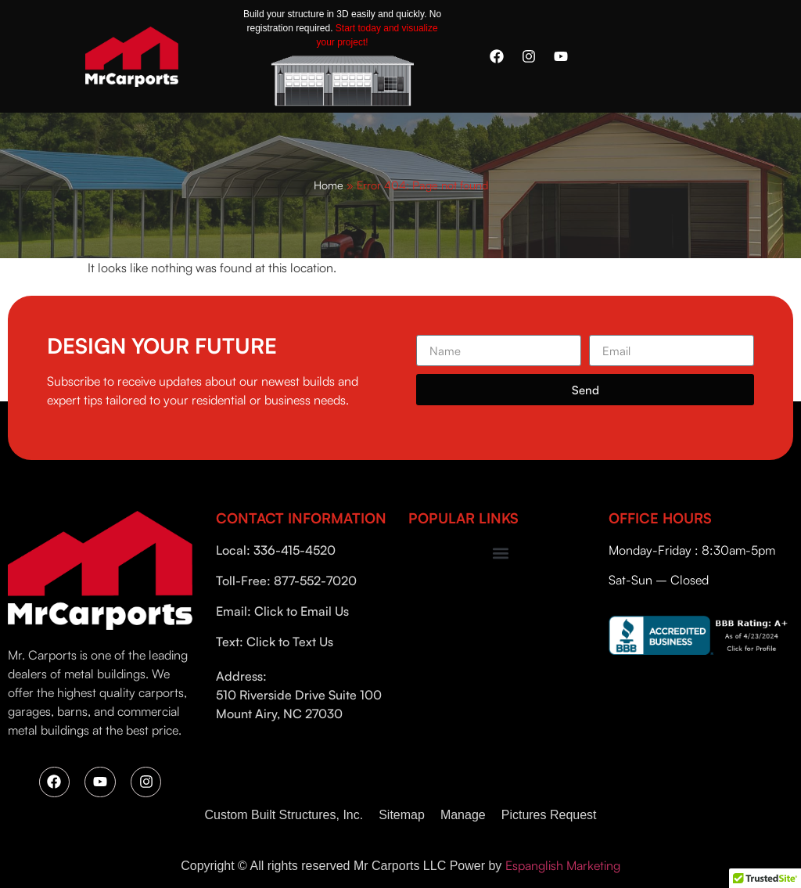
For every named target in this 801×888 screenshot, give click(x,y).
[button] (501, 553)
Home (328, 185)
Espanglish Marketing (562, 865)
